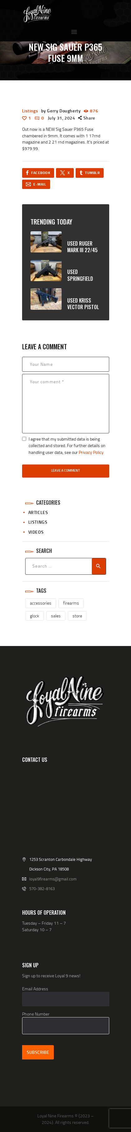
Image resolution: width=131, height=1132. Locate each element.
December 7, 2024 (83, 234)
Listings (30, 111)
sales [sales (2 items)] (56, 616)
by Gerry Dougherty (61, 111)
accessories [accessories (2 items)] (40, 603)
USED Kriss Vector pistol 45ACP (83, 307)
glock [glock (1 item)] (34, 616)
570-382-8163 (42, 888)
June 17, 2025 (79, 263)
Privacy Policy (91, 452)
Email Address (35, 989)
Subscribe (38, 1052)
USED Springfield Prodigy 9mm (81, 279)
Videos (36, 532)
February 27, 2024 (83, 291)
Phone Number (35, 1014)
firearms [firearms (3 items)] (71, 603)
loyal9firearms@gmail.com (53, 879)
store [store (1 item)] (77, 616)
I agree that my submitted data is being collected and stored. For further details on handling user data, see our (67, 445)
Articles (38, 512)
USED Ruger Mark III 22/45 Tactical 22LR (82, 250)
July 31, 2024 (61, 118)
